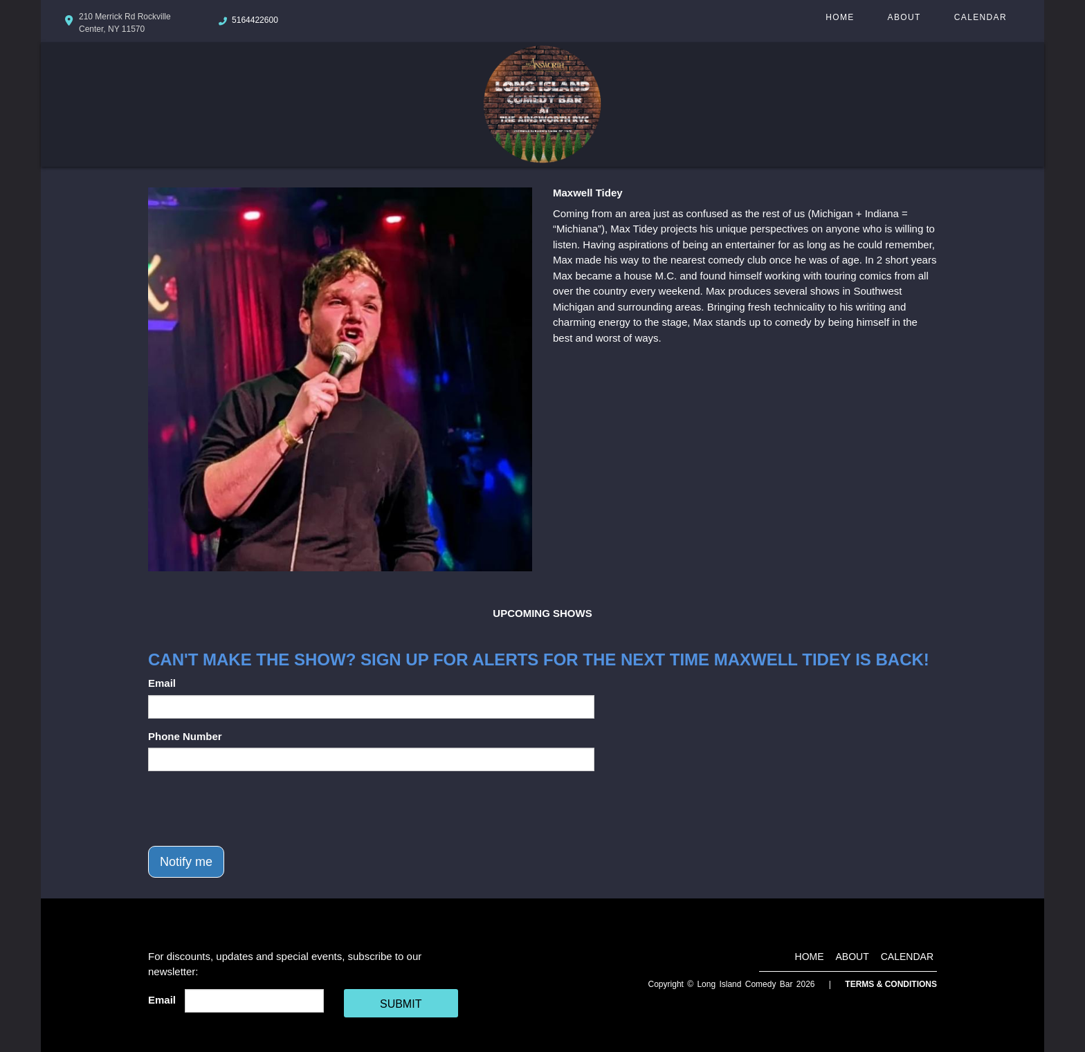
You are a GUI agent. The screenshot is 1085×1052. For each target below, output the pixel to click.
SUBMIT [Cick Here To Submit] (400, 1004)
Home (840, 17)
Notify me (186, 862)
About (904, 17)
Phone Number (185, 736)
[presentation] (253, 809)
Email (162, 683)
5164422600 (255, 20)
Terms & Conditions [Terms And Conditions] (891, 984)
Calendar (980, 17)
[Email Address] (254, 1001)
